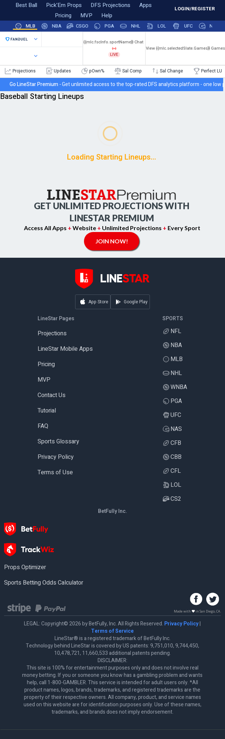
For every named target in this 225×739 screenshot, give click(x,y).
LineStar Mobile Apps (65, 348)
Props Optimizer (25, 567)
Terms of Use (55, 472)
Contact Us (52, 395)
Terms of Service (112, 631)
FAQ (43, 426)
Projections (52, 333)
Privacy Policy (56, 457)
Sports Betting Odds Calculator (43, 582)
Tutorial (47, 410)
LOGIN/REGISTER (195, 8)
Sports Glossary (58, 441)
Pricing (46, 364)
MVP (44, 379)
